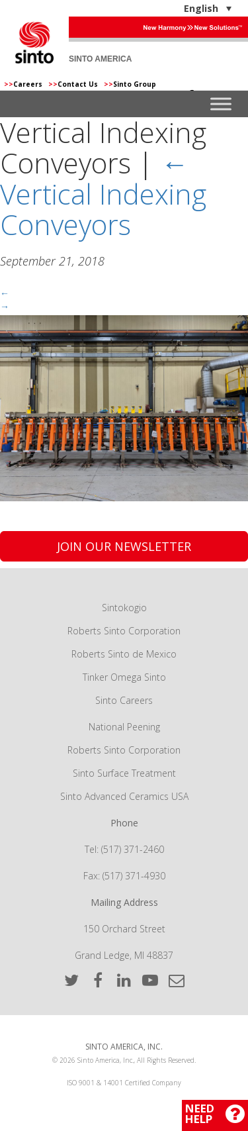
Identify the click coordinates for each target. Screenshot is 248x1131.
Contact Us (74, 84)
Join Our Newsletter (124, 546)
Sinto (34, 42)
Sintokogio (124, 607)
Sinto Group (130, 84)
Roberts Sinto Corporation (124, 630)
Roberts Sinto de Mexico (124, 654)
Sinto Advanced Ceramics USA (124, 796)
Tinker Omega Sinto (124, 677)
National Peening (124, 726)
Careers (24, 84)
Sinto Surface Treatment (124, 773)
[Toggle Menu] (220, 104)
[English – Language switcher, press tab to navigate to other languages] (166, 8)
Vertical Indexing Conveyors (103, 193)
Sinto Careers (124, 700)
